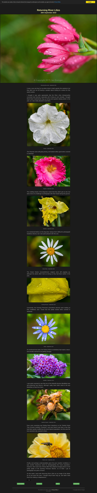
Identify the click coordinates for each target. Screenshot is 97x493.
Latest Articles (21, 483)
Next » (57, 483)
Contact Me (76, 483)
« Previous (39, 483)
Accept (89, 2)
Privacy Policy (55, 489)
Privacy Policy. (57, 2)
